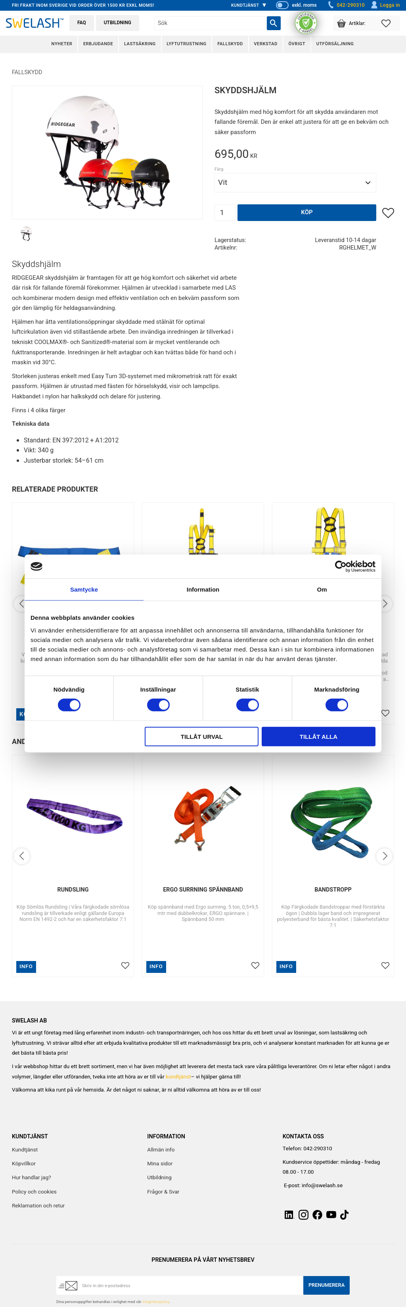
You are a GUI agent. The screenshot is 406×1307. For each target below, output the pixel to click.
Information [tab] (203, 589)
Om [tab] (322, 589)
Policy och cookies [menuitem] (34, 1192)
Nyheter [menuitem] (62, 43)
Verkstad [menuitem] (265, 43)
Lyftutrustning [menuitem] (186, 43)
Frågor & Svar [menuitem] (163, 1192)
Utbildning (117, 22)
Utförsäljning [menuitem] (335, 43)
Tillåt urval (202, 736)
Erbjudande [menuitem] (98, 43)
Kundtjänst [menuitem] (245, 5)
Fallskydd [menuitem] (230, 43)
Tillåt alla (318, 736)
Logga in (385, 5)
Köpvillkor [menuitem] (24, 1164)
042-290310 (346, 5)
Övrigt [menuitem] (296, 43)
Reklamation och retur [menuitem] (38, 1206)
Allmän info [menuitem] (160, 1150)
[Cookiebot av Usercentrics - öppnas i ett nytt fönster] (340, 567)
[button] (390, 23)
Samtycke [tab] (84, 589)
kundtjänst (178, 1077)
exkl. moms (304, 5)
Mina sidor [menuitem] (159, 1164)
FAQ (81, 22)
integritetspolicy (155, 1302)
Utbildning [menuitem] (159, 1178)
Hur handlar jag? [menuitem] (31, 1178)
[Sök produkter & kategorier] (210, 23)
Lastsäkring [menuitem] (140, 43)
